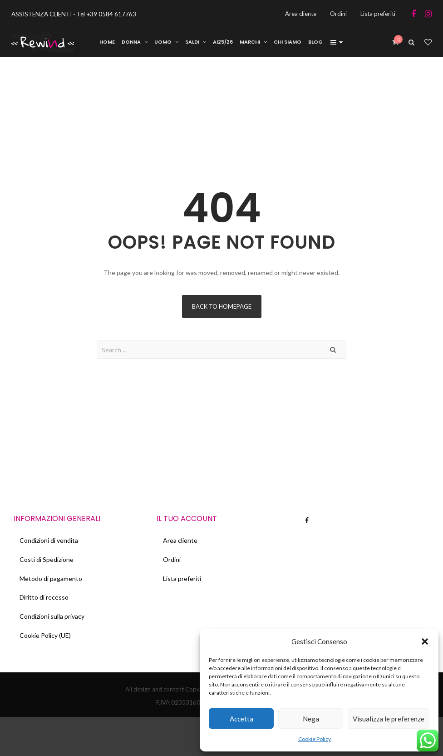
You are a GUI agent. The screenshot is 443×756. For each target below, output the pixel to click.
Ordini (172, 562)
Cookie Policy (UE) (46, 642)
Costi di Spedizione (47, 562)
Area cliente (180, 542)
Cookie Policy (314, 739)
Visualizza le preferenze (388, 719)
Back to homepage (221, 307)
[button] (424, 641)
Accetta (241, 719)
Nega (311, 719)
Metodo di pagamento (51, 582)
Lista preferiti (182, 582)
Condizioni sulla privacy (52, 622)
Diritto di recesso (44, 602)
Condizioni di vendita (49, 542)
